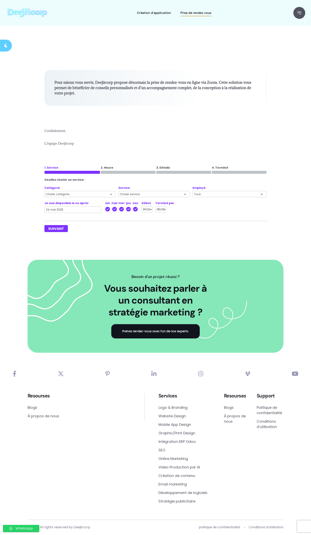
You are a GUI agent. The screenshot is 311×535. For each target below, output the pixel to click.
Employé (199, 188)
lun (107, 203)
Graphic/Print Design (176, 433)
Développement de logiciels (182, 493)
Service (124, 188)
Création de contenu (176, 476)
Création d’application (154, 13)
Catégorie (52, 188)
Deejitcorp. (82, 527)
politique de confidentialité (219, 527)
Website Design (172, 416)
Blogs (32, 407)
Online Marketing (173, 459)
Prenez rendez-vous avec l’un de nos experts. (155, 331)
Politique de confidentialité (269, 410)
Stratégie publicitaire (176, 501)
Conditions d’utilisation (267, 424)
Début (146, 203)
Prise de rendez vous (195, 13)
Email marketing (172, 484)
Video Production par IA (179, 467)
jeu (128, 203)
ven (135, 203)
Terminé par (164, 203)
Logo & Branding (172, 407)
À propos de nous (43, 416)
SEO (161, 450)
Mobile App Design (174, 424)
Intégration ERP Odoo (177, 441)
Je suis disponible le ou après (66, 203)
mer (121, 203)
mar (114, 203)
